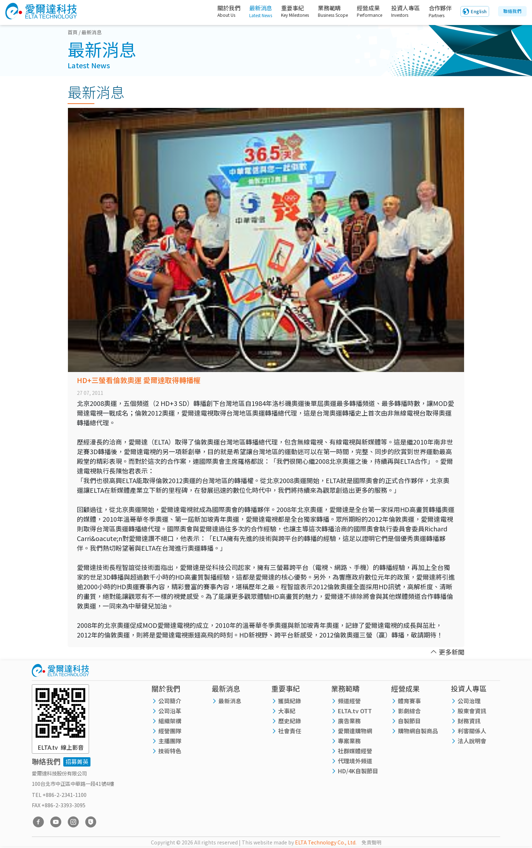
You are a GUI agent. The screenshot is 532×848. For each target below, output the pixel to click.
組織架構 (169, 720)
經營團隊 (169, 730)
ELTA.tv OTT (355, 710)
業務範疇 (326, 11)
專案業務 (349, 741)
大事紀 (286, 710)
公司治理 (469, 700)
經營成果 (363, 11)
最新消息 (252, 11)
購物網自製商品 (418, 730)
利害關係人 (472, 730)
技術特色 (169, 751)
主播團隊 (169, 741)
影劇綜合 (409, 710)
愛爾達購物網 (355, 730)
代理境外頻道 (355, 761)
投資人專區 (401, 11)
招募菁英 (76, 761)
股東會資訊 (472, 710)
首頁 (73, 32)
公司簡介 (169, 700)
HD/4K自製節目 (358, 771)
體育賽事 (409, 700)
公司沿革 (169, 710)
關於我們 (218, 11)
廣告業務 (349, 720)
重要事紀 (288, 11)
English (479, 12)
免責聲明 (371, 842)
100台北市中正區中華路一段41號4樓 (73, 783)
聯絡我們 (512, 11)
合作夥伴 (439, 11)
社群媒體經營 (355, 751)
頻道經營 (349, 700)
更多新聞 (447, 651)
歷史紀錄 (289, 720)
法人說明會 (472, 741)
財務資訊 (469, 720)
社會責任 (289, 730)
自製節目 (409, 720)
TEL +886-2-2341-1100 (59, 794)
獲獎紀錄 (289, 700)
